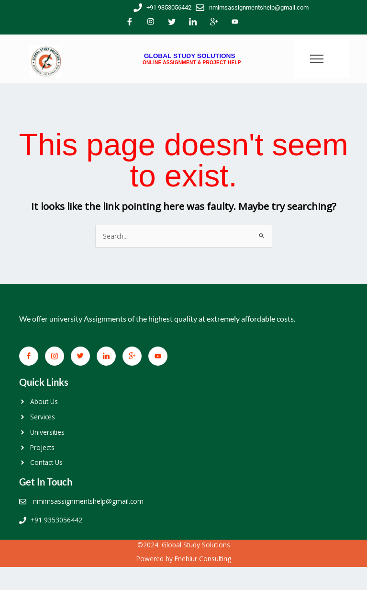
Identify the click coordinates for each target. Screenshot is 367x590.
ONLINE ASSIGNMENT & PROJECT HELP (192, 62)
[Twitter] (172, 22)
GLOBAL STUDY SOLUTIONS (189, 55)
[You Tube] (235, 22)
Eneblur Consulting (203, 558)
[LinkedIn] (193, 22)
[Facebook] (129, 22)
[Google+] (214, 22)
